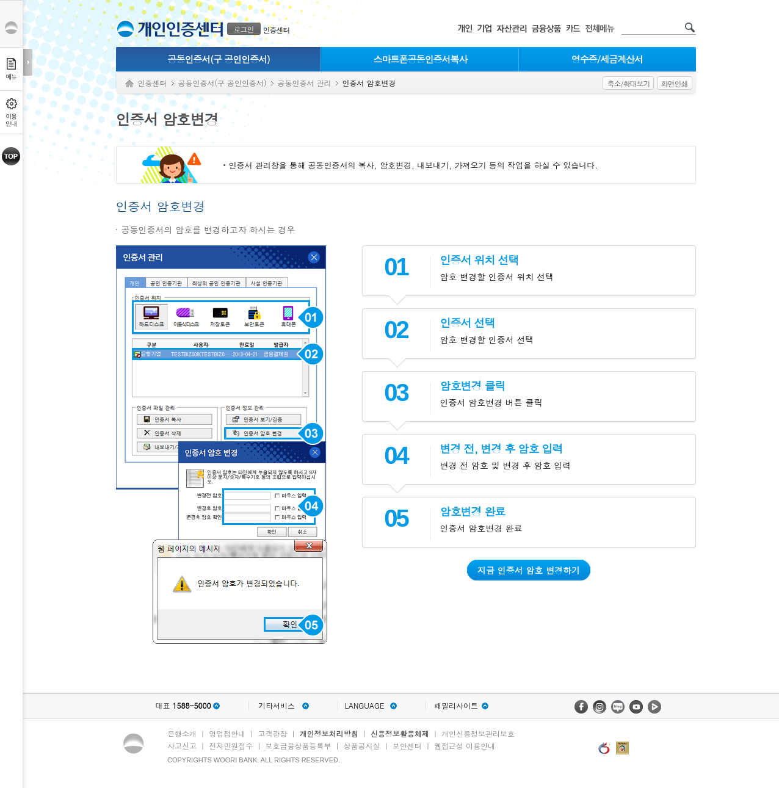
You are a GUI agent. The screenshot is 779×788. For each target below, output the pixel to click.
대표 (183, 705)
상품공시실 (362, 745)
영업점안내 (227, 733)
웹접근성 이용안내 (464, 745)
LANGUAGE (364, 705)
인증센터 (276, 29)
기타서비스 (276, 705)
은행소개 (182, 733)
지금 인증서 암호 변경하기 (528, 570)
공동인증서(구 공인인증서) (218, 58)
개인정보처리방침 (329, 733)
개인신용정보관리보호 (478, 733)
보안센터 (407, 745)
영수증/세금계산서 (607, 58)
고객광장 (272, 733)
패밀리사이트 (456, 705)
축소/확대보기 (628, 83)
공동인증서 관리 (305, 83)
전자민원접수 (231, 745)
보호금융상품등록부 (298, 745)
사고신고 (182, 745)
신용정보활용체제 (400, 733)
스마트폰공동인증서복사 (421, 58)
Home (129, 84)
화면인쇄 (674, 83)
